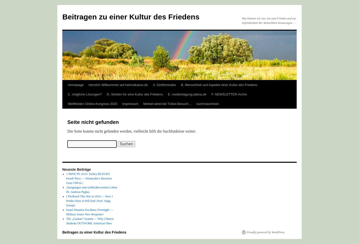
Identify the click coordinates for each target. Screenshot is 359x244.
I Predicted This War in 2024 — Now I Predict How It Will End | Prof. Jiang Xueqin (89, 201)
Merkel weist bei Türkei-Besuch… (167, 104)
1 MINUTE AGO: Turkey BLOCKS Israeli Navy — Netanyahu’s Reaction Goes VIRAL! (89, 178)
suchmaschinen (207, 104)
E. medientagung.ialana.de (187, 94)
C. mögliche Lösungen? (85, 94)
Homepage (76, 85)
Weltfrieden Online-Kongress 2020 (92, 104)
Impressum (130, 104)
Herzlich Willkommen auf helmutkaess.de (118, 85)
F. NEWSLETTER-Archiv (229, 94)
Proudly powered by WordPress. (266, 232)
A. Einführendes (164, 85)
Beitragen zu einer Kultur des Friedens (130, 17)
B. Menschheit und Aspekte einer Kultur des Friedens (219, 85)
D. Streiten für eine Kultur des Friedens (135, 94)
